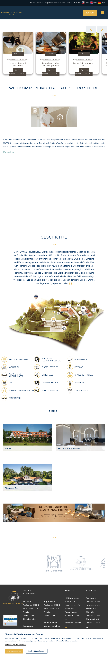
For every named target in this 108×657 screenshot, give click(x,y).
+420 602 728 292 (93, 623)
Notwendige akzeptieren (15, 645)
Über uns (32, 3)
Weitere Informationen (16, 72)
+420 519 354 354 (93, 605)
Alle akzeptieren (14, 651)
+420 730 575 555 (93, 616)
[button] (91, 29)
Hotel (8, 448)
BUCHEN (90, 13)
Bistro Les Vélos (29, 619)
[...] (70, 283)
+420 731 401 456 (73, 3)
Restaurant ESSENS (69, 448)
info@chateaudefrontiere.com (55, 3)
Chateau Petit (13, 488)
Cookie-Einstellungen (36, 651)
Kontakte (40, 3)
